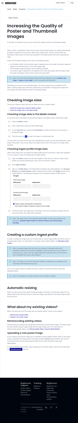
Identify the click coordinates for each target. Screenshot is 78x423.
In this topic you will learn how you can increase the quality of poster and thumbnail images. (36, 42)
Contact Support (26, 390)
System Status (25, 388)
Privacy (34, 407)
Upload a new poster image (19, 317)
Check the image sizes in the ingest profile (24, 110)
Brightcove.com (52, 386)
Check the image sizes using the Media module (25, 108)
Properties (22, 9)
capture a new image (25, 80)
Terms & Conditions (40, 408)
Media (15, 9)
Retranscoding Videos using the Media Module (45, 329)
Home (9, 9)
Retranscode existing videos (19, 315)
